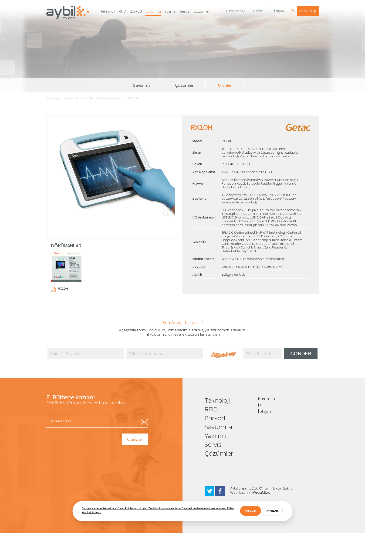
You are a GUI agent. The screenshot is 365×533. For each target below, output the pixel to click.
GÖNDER (300, 353)
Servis (213, 444)
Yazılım (215, 436)
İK (268, 11)
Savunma (142, 85)
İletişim (264, 411)
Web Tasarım (240, 492)
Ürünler (225, 85)
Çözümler (184, 85)
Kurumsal (267, 399)
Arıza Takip (307, 11)
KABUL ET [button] (250, 510)
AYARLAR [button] (272, 510)
